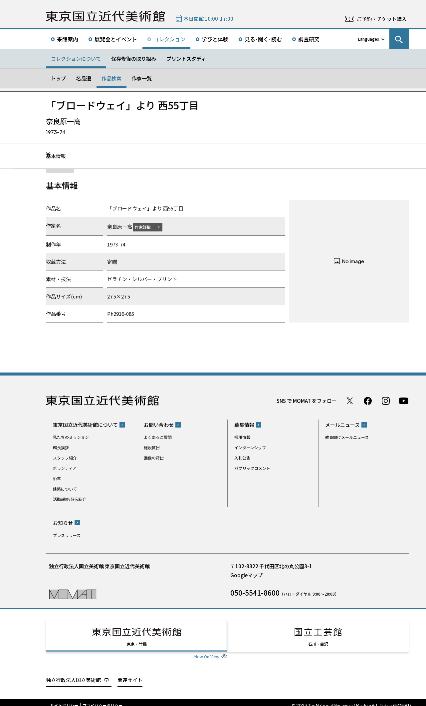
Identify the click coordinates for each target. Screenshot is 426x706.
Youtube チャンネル (404, 401)
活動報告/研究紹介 (70, 499)
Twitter (350, 401)
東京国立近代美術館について (85, 424)
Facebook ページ (368, 401)
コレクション (169, 39)
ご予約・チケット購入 (382, 18)
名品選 (83, 78)
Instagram (386, 401)
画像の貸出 (154, 458)
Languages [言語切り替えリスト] (368, 39)
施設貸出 (152, 447)
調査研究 (309, 39)
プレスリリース (67, 535)
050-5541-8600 (255, 592)
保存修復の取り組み (133, 58)
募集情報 (244, 424)
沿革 (57, 478)
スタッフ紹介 (65, 458)
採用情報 (242, 437)
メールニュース (342, 424)
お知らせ (63, 522)
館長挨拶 (61, 447)
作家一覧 (142, 78)
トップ (58, 78)
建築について (65, 489)
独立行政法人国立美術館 (73, 673)
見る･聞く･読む (263, 39)
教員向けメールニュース (347, 437)
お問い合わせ (159, 424)
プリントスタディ (186, 58)
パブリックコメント (252, 468)
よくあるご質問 (158, 437)
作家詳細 (147, 226)
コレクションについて (76, 58)
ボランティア (65, 468)
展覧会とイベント (116, 39)
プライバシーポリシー (102, 699)
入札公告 (242, 458)
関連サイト (129, 673)
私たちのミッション (71, 437)
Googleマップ (246, 574)
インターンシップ (250, 447)
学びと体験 (215, 39)
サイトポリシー (64, 699)
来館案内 (67, 39)
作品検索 (111, 78)
